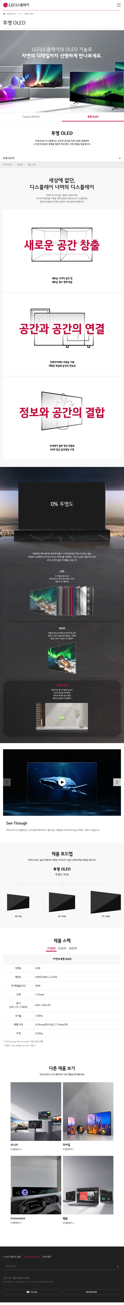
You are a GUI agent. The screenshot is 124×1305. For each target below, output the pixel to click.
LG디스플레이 (16, 5)
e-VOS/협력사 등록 (12, 1257)
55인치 (62, 948)
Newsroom (91, 1292)
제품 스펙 (31, 164)
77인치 (51, 948)
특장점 (19, 164)
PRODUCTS (11, 14)
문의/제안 (47, 1257)
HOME (4, 13)
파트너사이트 (10, 1266)
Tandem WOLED (31, 117)
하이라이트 (7, 164)
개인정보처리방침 (31, 1257)
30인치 (73, 948)
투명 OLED (93, 117)
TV (20, 14)
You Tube (32, 1292)
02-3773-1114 (21, 1278)
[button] (117, 782)
